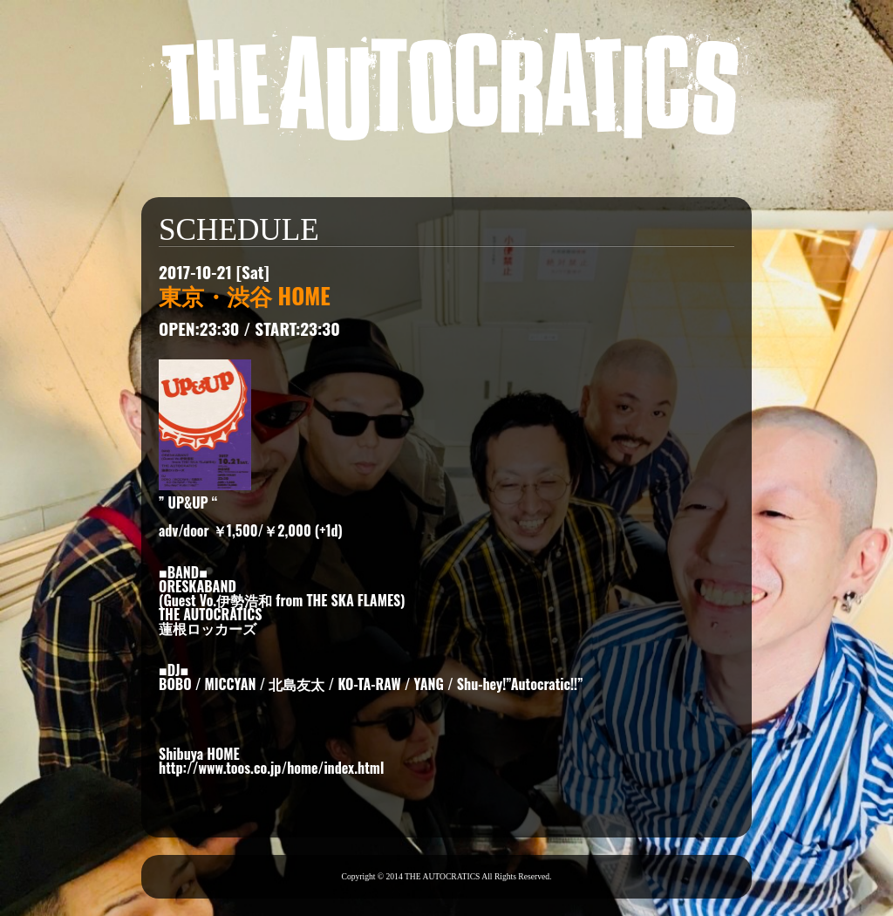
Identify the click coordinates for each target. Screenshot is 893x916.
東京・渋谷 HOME (245, 294)
